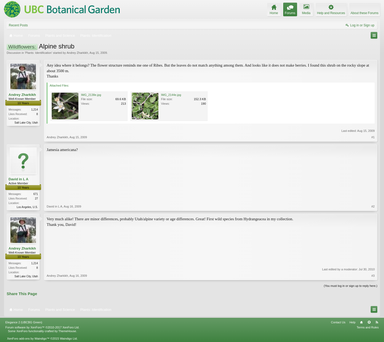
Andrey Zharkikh (77, 52)
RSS (377, 322)
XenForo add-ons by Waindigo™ (28, 338)
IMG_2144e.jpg (171, 94)
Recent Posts (18, 25)
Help (352, 322)
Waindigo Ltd (68, 338)
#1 (373, 137)
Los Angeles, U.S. (27, 207)
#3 (373, 275)
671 (35, 194)
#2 (373, 206)
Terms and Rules (368, 327)
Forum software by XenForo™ (42, 327)
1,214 (34, 109)
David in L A (18, 179)
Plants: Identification (38, 52)
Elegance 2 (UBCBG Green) (23, 322)
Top (369, 322)
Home (361, 322)
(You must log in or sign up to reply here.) (350, 285)
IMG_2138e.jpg (91, 94)
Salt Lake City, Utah (26, 122)
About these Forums (364, 13)
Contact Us (338, 322)
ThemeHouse (67, 331)
